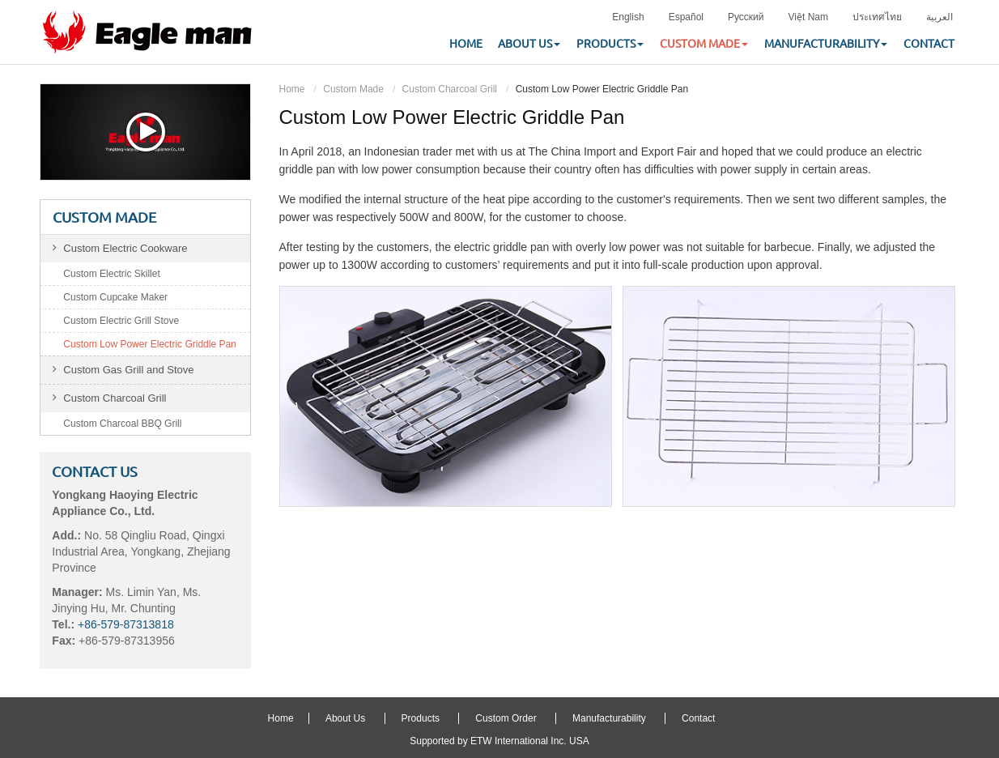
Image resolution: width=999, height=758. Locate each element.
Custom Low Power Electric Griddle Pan (149, 344)
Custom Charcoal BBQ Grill (122, 423)
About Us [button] (529, 43)
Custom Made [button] (704, 43)
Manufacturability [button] (825, 43)
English (628, 17)
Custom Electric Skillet (111, 273)
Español (686, 17)
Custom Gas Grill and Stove (128, 370)
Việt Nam (808, 17)
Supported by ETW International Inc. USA (499, 741)
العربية (939, 17)
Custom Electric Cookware (125, 248)
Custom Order (505, 718)
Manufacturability (609, 718)
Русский (746, 17)
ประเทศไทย (877, 17)
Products (421, 718)
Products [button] (610, 43)
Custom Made (353, 89)
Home (465, 43)
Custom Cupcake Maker (115, 297)
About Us (345, 718)
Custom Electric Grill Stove (121, 320)
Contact (928, 43)
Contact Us (95, 471)
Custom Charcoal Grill (449, 89)
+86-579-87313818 (126, 624)
